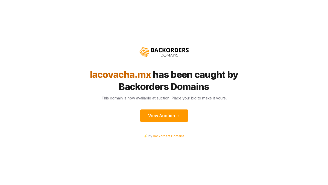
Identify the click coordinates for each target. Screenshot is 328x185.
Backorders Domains (168, 136)
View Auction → (164, 115)
